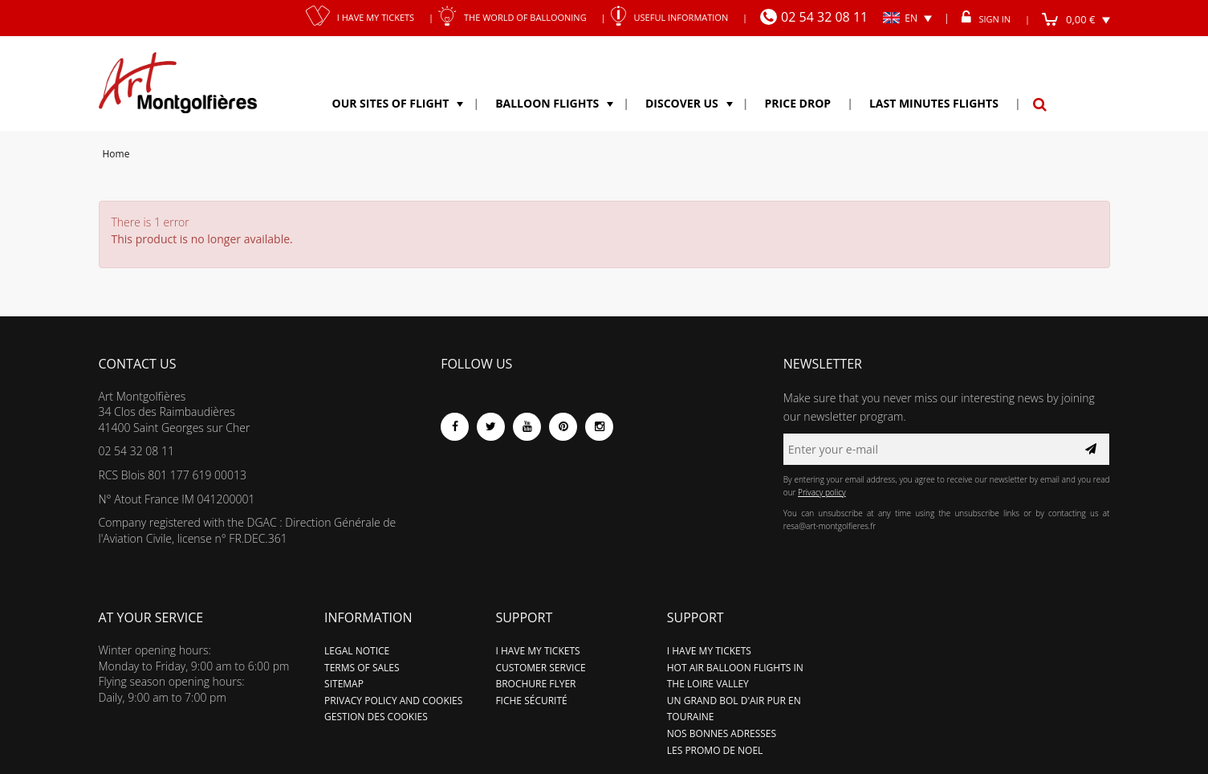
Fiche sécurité (531, 700)
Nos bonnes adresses (721, 733)
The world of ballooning (517, 17)
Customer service (540, 667)
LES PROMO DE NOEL (715, 750)
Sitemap (344, 683)
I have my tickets (365, 17)
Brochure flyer (535, 683)
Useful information (675, 17)
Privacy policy (822, 492)
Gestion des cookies (376, 716)
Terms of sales (362, 667)
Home (116, 154)
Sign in (989, 19)
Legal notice (356, 651)
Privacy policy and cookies (393, 700)
